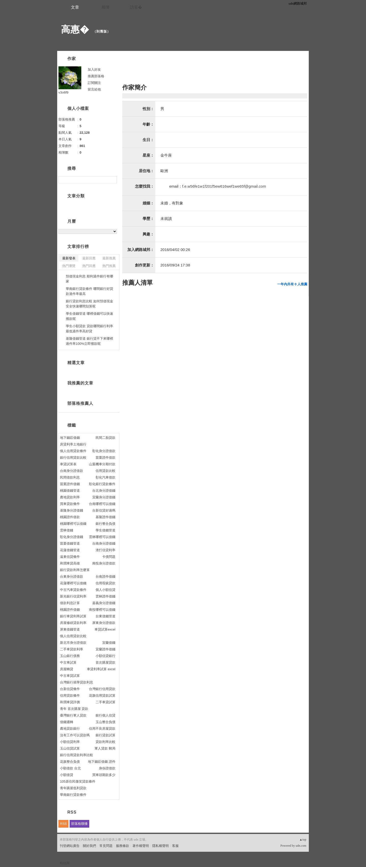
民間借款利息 (70, 477)
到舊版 (101, 31)
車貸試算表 (68, 464)
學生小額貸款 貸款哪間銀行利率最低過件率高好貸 (89, 328)
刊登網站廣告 (70, 846)
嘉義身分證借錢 (103, 603)
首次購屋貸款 (105, 662)
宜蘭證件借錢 (105, 649)
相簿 (105, 7)
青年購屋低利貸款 (73, 788)
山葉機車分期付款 (102, 464)
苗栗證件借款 (105, 457)
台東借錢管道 (105, 616)
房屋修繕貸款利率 (73, 623)
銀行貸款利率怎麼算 (75, 570)
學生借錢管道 (105, 530)
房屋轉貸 (66, 669)
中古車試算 (68, 662)
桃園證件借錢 (70, 609)
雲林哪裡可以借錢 (102, 537)
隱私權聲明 (160, 846)
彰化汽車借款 (105, 477)
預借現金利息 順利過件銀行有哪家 (89, 278)
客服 (175, 846)
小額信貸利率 (70, 742)
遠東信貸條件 (70, 557)
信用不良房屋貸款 (102, 728)
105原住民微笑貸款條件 (77, 781)
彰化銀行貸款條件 (102, 484)
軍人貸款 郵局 (105, 748)
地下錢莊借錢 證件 (101, 762)
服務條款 (122, 846)
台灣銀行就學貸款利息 (76, 682)
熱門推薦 (109, 266)
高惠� (75, 29)
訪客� (136, 7)
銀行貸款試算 (105, 735)
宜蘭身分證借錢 (103, 497)
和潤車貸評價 (70, 702)
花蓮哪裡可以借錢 (73, 583)
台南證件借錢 (105, 576)
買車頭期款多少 (103, 775)
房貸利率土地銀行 (73, 444)
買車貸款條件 (70, 504)
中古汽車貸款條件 (73, 590)
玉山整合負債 (105, 722)
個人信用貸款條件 (73, 451)
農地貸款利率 (70, 497)
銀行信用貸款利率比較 (76, 755)
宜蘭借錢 (108, 643)
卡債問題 (108, 557)
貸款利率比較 (105, 742)
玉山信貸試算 (70, 748)
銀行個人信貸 (105, 715)
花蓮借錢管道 (70, 550)
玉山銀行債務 (70, 656)
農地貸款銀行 (70, 728)
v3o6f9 (63, 92)
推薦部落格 (96, 76)
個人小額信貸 (105, 590)
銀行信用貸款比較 (73, 457)
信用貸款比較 (105, 471)
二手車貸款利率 (71, 649)
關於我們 (89, 846)
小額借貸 (66, 775)
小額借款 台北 (70, 768)
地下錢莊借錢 (70, 438)
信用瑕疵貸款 (105, 583)
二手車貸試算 (105, 702)
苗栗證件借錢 (70, 484)
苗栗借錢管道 (70, 543)
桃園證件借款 (70, 517)
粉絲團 (65, 863)
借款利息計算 (70, 603)
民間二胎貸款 (105, 438)
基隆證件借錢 (105, 517)
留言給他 (94, 89)
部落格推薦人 (80, 403)
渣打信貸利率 (105, 550)
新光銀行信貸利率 (73, 596)
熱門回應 (89, 266)
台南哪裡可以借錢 (102, 504)
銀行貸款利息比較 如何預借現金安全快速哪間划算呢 (89, 303)
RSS (63, 824)
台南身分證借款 (71, 471)
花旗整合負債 (70, 762)
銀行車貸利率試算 (73, 616)
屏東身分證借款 (103, 623)
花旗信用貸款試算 (102, 695)
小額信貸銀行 (105, 656)
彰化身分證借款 (103, 451)
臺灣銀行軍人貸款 (73, 715)
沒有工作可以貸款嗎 (75, 735)
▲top (302, 839)
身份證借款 (107, 768)
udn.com (301, 845)
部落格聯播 (79, 824)
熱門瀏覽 (68, 266)
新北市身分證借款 (73, 643)
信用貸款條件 (70, 695)
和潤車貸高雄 (70, 563)
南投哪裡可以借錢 (102, 609)
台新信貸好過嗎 (103, 510)
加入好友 (94, 69)
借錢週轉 (66, 722)
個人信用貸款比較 (73, 636)
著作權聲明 (140, 846)
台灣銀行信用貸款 (102, 689)
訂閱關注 (94, 83)
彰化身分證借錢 (71, 537)
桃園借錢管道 (70, 490)
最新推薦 (109, 258)
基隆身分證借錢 (71, 510)
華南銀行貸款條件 (73, 795)
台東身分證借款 (71, 576)
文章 (75, 7)
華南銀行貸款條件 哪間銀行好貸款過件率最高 (89, 291)
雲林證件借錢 (105, 596)
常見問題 (106, 846)
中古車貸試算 (70, 676)
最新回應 (89, 258)
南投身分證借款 (103, 563)
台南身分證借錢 (103, 543)
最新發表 (68, 258)
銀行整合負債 (105, 524)
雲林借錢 (66, 530)
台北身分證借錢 (103, 490)
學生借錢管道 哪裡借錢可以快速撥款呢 (89, 316)
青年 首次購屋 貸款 (74, 709)
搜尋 (112, 179)
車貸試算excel (105, 629)
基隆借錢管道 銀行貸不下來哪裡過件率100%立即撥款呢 (89, 341)
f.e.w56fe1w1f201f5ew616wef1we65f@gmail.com (224, 186)
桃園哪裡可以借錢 (73, 524)
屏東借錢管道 (70, 629)
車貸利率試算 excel (101, 669)
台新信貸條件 (70, 689)
